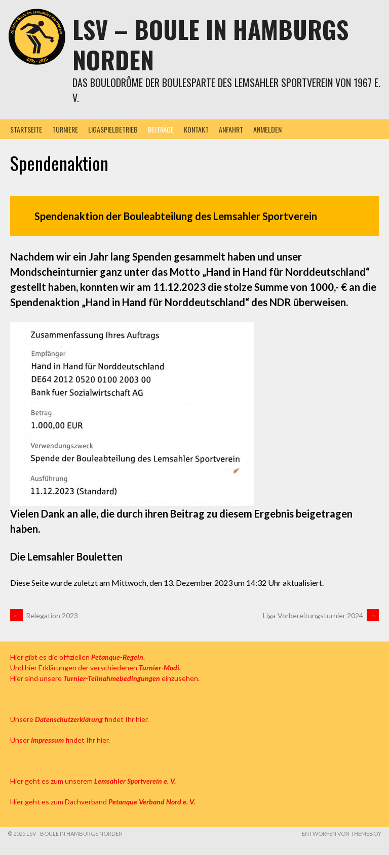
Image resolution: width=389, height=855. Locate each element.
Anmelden (267, 129)
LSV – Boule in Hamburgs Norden (210, 44)
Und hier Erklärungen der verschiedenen (95, 667)
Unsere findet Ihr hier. (79, 719)
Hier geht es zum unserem (93, 781)
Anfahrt (231, 129)
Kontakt (196, 129)
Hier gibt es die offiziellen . (77, 657)
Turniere (65, 129)
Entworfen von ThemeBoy (341, 833)
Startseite (26, 129)
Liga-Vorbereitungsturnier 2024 (321, 615)
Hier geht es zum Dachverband (102, 801)
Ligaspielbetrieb (113, 129)
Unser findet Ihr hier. (60, 740)
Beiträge (161, 129)
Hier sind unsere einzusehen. (105, 678)
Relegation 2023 (44, 615)
